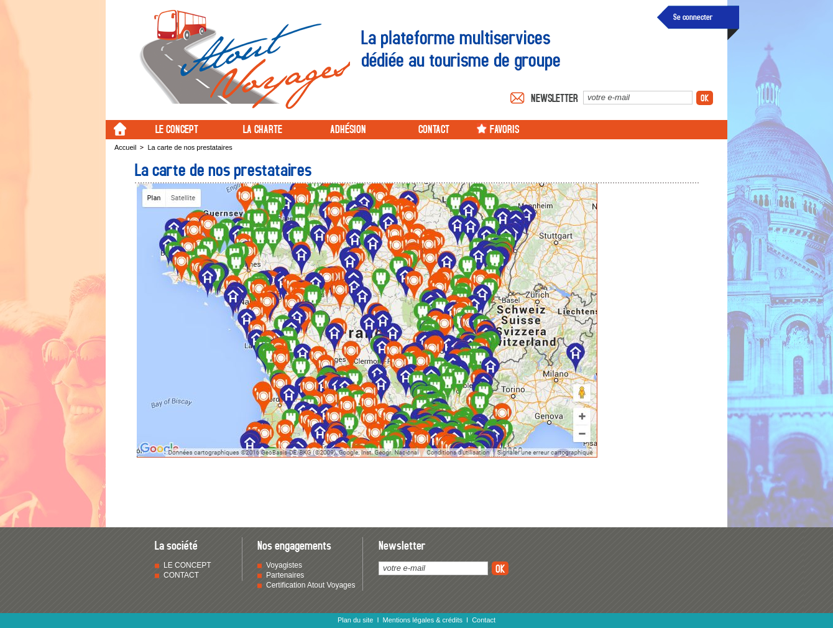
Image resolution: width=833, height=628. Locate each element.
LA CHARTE (262, 128)
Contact (483, 620)
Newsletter (554, 97)
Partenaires (285, 575)
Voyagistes (284, 565)
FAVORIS (504, 128)
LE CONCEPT (176, 128)
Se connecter (693, 16)
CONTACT (433, 128)
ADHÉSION (348, 128)
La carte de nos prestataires (189, 147)
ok (705, 97)
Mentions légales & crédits (423, 620)
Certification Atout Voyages (310, 585)
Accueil (125, 147)
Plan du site (355, 620)
